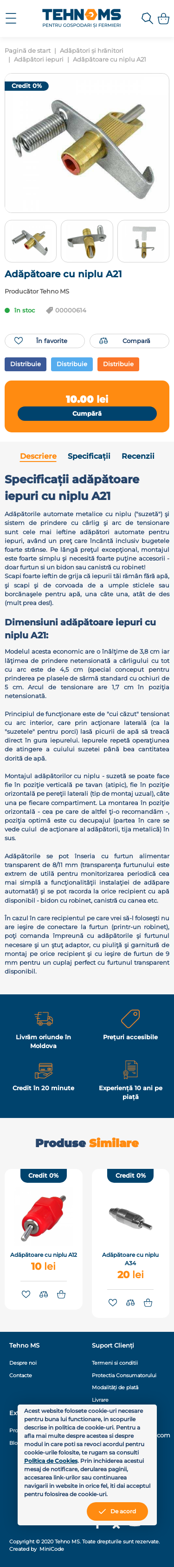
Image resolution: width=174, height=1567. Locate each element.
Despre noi (23, 1363)
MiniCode (51, 1549)
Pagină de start (28, 50)
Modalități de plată (115, 1387)
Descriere (38, 456)
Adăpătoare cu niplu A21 (109, 59)
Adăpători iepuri (39, 59)
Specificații (89, 456)
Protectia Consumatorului (124, 1375)
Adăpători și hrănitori (91, 50)
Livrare (100, 1400)
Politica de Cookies (50, 1460)
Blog (15, 1443)
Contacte (20, 1375)
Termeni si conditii (115, 1363)
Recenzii (138, 456)
